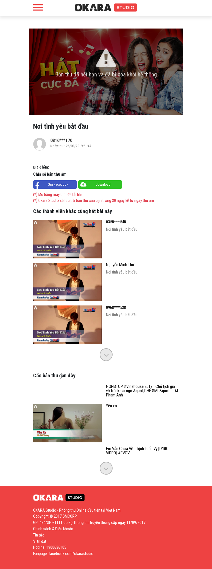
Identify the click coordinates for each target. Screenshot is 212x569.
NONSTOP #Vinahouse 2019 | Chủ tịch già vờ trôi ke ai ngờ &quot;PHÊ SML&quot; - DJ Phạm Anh (142, 390)
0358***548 (116, 222)
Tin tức (38, 535)
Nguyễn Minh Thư (120, 265)
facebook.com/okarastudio (71, 553)
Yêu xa (111, 406)
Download (103, 184)
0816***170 (61, 140)
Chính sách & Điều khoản (53, 529)
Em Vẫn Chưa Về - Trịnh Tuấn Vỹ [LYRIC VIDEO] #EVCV (137, 451)
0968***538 (116, 307)
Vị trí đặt (39, 541)
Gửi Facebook (58, 184)
